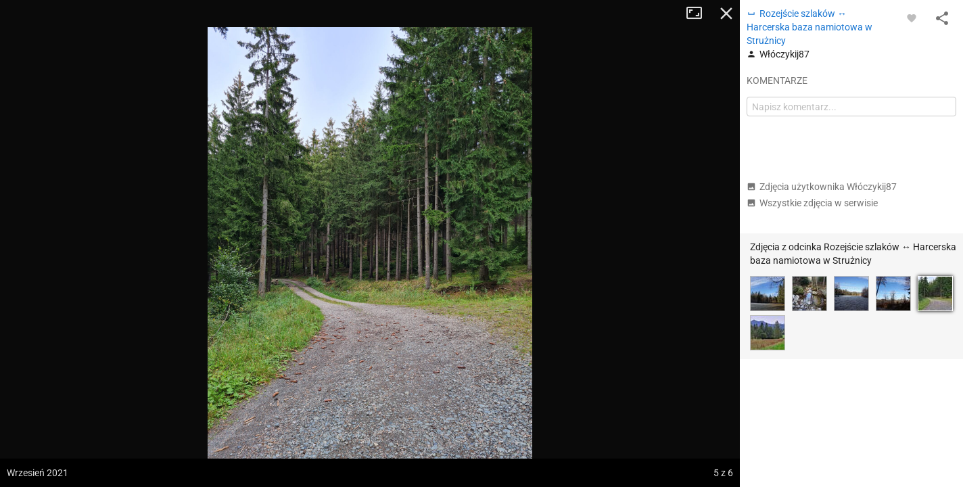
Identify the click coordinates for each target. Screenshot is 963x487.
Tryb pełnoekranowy (699, 13)
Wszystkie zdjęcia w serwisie (812, 203)
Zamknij (726, 13)
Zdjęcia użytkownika (822, 186)
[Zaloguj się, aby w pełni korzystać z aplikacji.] (911, 17)
